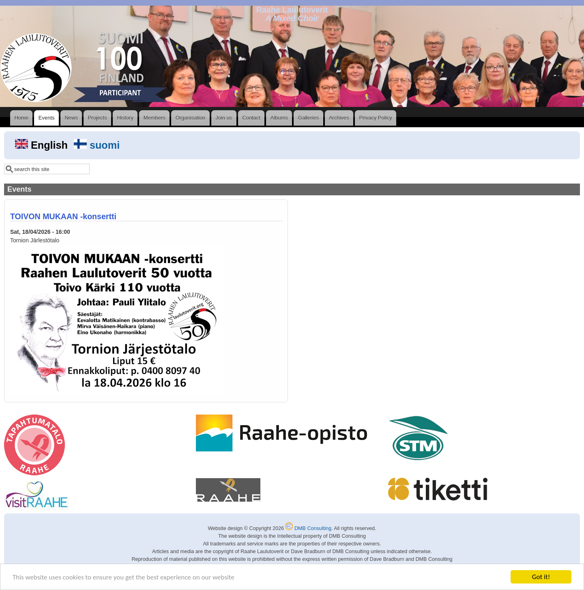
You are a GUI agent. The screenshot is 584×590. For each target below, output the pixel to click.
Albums (279, 118)
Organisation (191, 118)
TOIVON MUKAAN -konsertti (63, 216)
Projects (97, 118)
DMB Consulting (308, 528)
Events (47, 118)
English (43, 145)
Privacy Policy (375, 118)
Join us (223, 118)
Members (154, 118)
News (71, 118)
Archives (339, 118)
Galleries (308, 118)
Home (21, 118)
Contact (251, 118)
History (125, 118)
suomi (97, 145)
